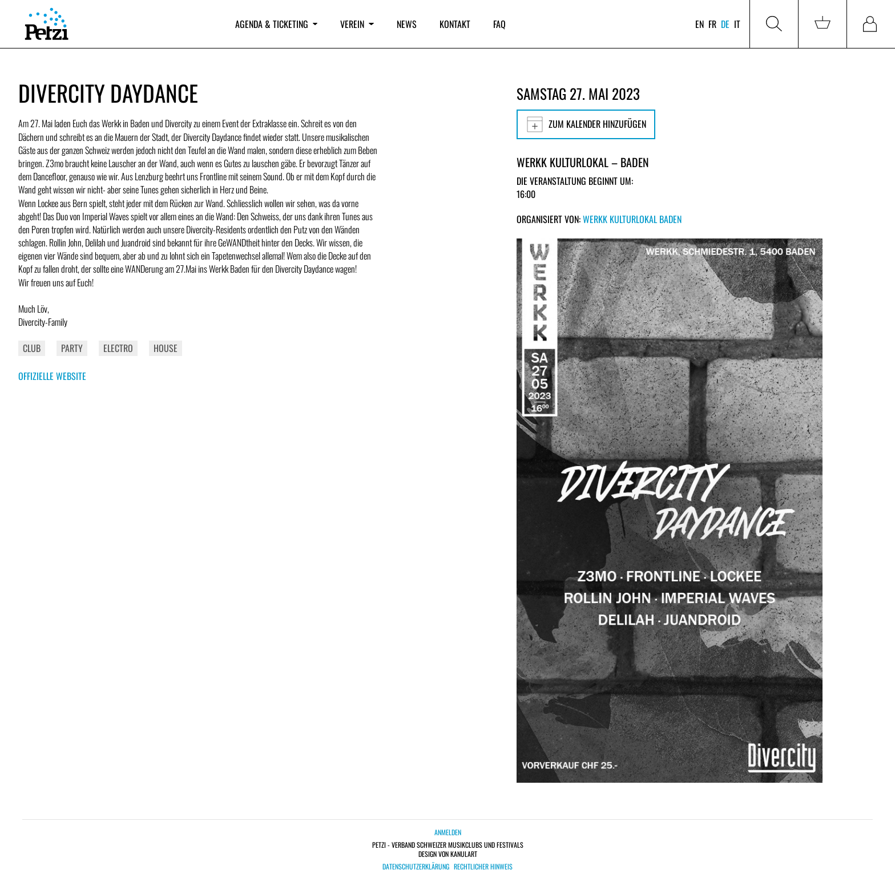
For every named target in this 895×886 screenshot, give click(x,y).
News (407, 24)
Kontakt (455, 24)
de (725, 24)
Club (32, 348)
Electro (118, 348)
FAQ (499, 24)
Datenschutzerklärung (415, 866)
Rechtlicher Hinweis (483, 866)
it (737, 24)
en (699, 24)
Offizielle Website (52, 376)
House (166, 348)
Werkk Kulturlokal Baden (632, 219)
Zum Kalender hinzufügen (586, 124)
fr (712, 24)
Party (72, 348)
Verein (356, 24)
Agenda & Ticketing (276, 24)
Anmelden (447, 832)
